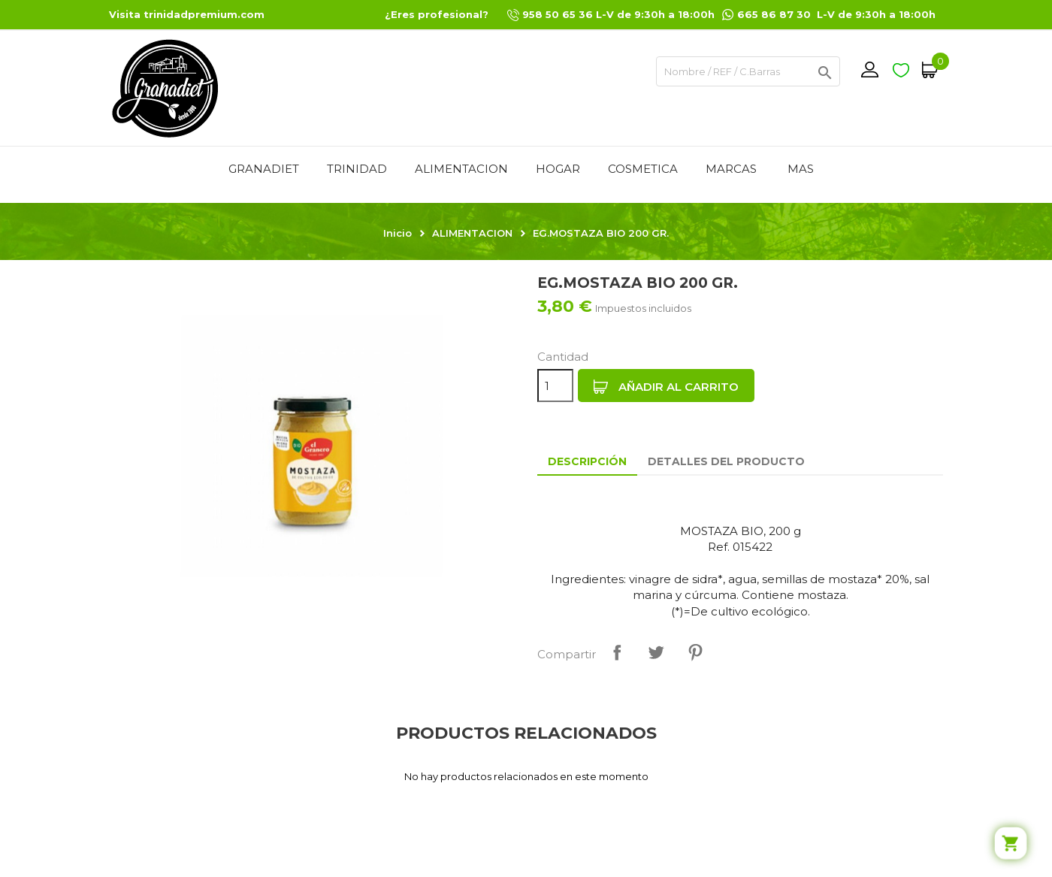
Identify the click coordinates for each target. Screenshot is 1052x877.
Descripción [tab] (587, 461)
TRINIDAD (357, 169)
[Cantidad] (555, 385)
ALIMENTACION (461, 169)
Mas (800, 169)
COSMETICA (643, 169)
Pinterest (695, 652)
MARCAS (731, 169)
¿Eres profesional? (436, 14)
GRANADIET (263, 169)
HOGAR (558, 169)
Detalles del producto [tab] (726, 461)
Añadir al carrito (666, 387)
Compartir (617, 652)
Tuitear (656, 652)
